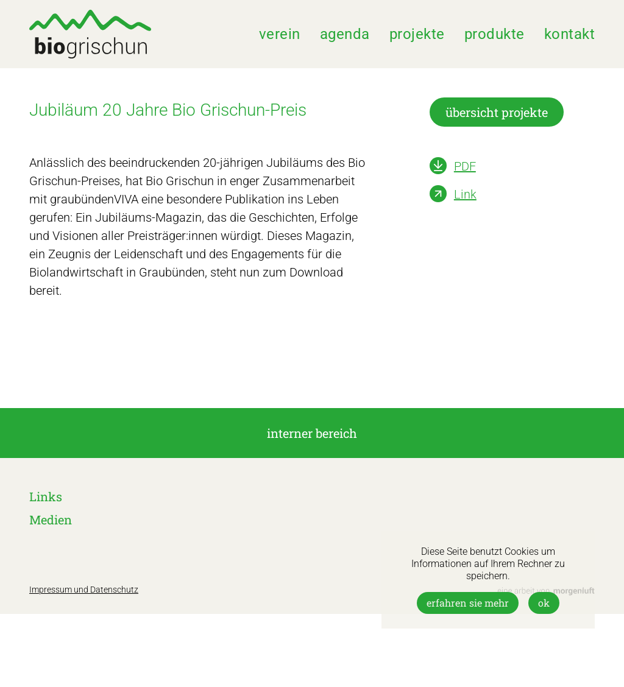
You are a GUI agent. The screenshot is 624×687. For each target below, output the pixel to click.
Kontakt (569, 34)
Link (465, 194)
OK (544, 602)
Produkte (494, 34)
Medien (50, 519)
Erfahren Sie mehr (468, 602)
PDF (465, 166)
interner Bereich (312, 433)
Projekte (417, 34)
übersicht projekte (496, 112)
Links (45, 496)
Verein (279, 34)
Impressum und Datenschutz (83, 589)
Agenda (345, 34)
